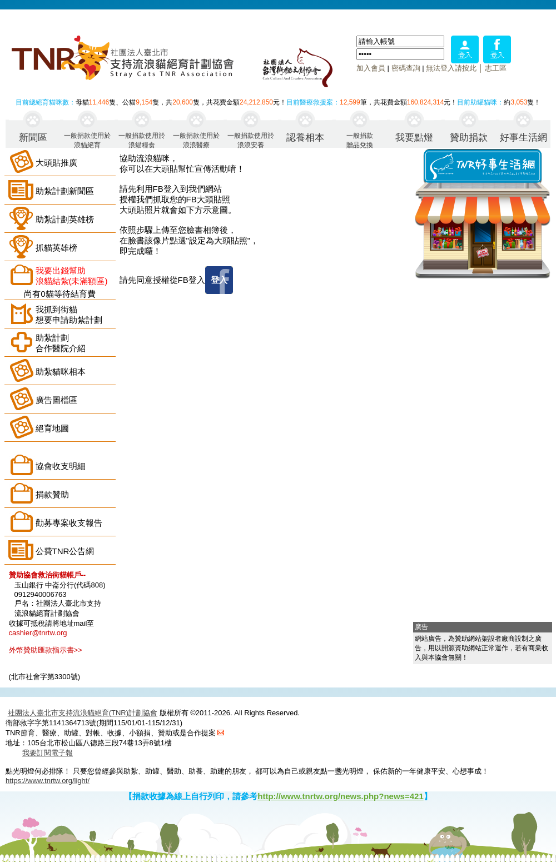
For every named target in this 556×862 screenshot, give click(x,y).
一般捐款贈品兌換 (359, 140)
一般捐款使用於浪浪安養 (250, 140)
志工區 (496, 68)
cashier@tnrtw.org (38, 633)
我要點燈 (414, 137)
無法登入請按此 (451, 68)
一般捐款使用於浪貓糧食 (141, 140)
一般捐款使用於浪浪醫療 (196, 140)
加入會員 (370, 68)
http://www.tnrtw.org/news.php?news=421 (340, 796)
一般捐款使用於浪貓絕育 (87, 140)
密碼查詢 (405, 68)
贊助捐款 (469, 137)
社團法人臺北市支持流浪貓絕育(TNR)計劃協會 (82, 713)
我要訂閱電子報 (47, 753)
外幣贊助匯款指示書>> (45, 650)
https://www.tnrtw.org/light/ (48, 780)
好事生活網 (523, 137)
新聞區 (33, 137)
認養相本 (305, 137)
